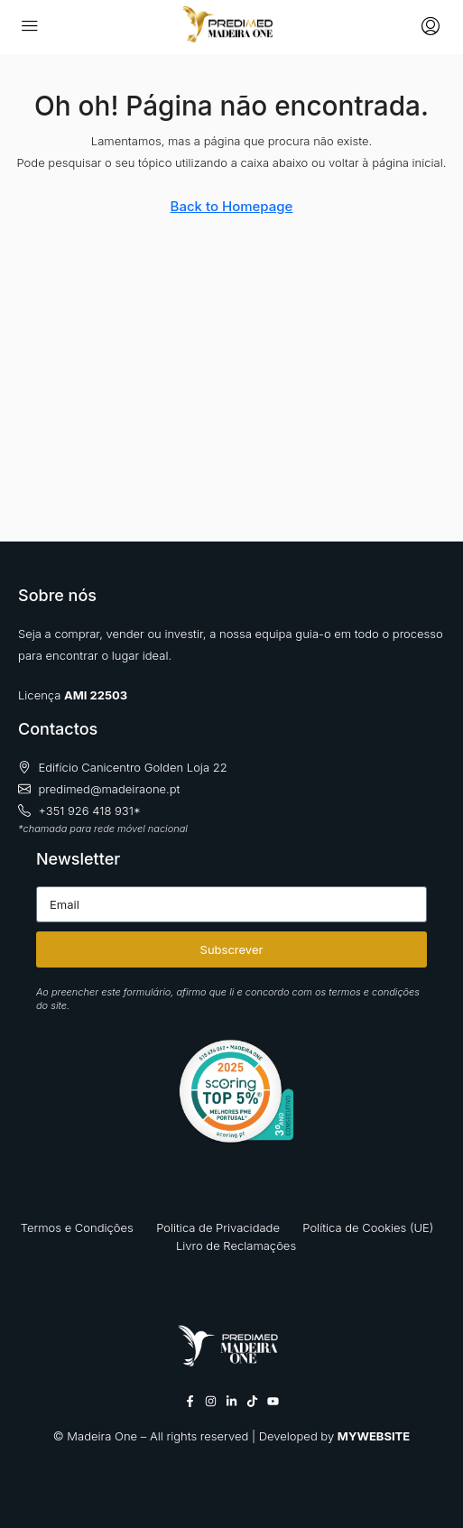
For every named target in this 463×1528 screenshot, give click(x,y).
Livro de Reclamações (236, 1245)
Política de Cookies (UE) (367, 1227)
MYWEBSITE (374, 1436)
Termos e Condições (77, 1227)
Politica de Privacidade (218, 1227)
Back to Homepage (232, 206)
